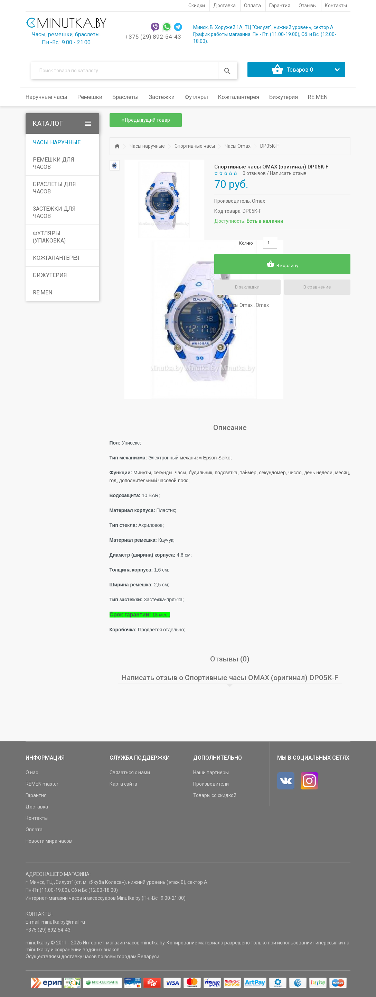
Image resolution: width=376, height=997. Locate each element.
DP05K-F (269, 148)
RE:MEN (318, 98)
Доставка (37, 809)
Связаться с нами (130, 774)
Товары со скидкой (214, 797)
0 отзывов (254, 175)
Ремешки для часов (53, 165)
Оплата (34, 831)
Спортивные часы (195, 148)
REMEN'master (42, 786)
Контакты (37, 820)
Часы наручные (57, 144)
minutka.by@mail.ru (63, 924)
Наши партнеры (211, 774)
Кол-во (246, 245)
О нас (32, 774)
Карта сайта (123, 786)
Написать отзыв (288, 175)
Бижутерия (50, 277)
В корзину (282, 266)
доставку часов (79, 958)
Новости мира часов (49, 843)
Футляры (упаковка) (49, 239)
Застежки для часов (54, 214)
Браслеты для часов (54, 190)
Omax (258, 202)
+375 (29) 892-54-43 (153, 36)
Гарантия (36, 797)
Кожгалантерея (56, 260)
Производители (211, 786)
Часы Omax (238, 148)
